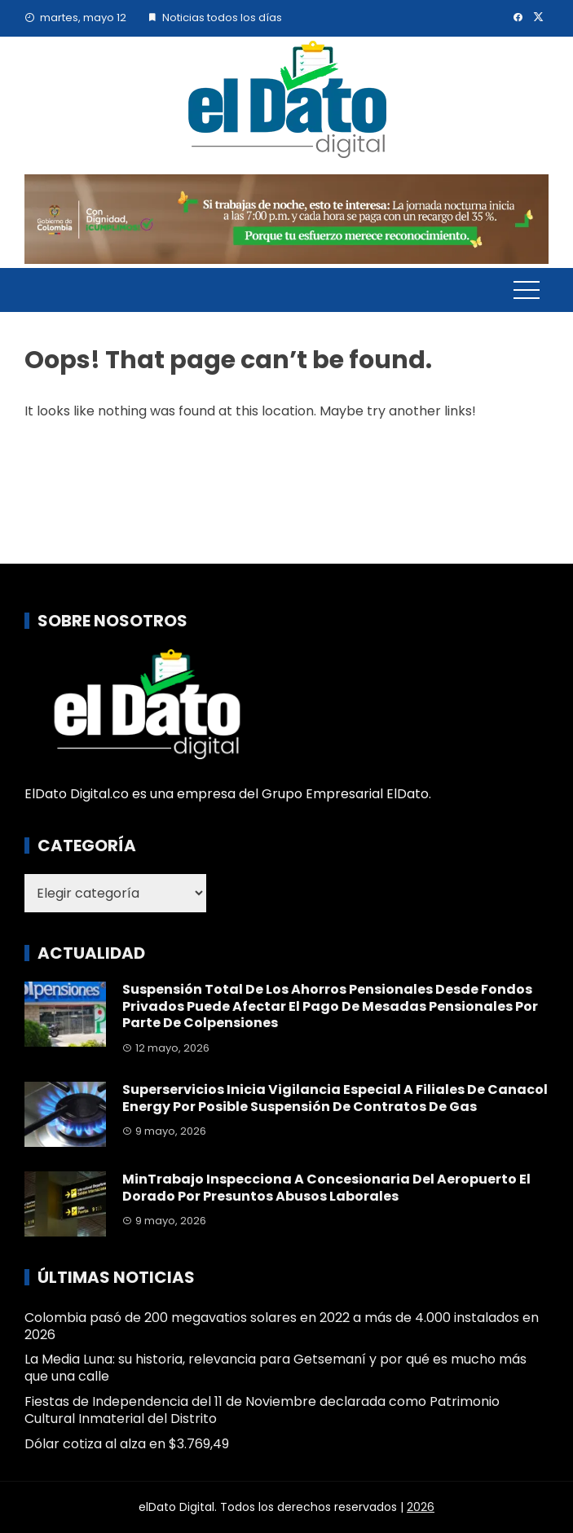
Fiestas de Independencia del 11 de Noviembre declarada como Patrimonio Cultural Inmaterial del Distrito (262, 1410)
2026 (420, 1507)
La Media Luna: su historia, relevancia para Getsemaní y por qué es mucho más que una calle (275, 1368)
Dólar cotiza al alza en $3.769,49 (126, 1443)
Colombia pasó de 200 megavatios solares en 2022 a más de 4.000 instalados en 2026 (281, 1326)
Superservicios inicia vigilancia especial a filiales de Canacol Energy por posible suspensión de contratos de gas (335, 1098)
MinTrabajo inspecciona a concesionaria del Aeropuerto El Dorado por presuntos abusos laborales (326, 1188)
